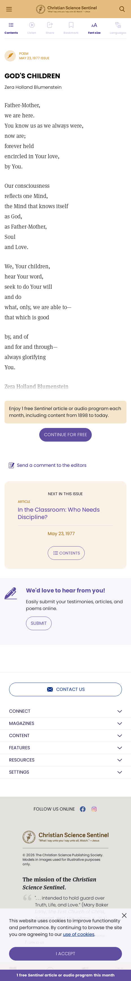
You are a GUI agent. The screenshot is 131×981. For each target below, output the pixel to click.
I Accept (65, 953)
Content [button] (19, 735)
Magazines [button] (21, 723)
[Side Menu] (9, 9)
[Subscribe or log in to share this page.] (50, 28)
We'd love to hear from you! (65, 590)
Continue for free (65, 434)
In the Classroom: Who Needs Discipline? (59, 513)
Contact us (66, 689)
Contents (66, 553)
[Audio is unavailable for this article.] (31, 28)
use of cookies (78, 934)
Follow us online (54, 809)
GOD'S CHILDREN (32, 76)
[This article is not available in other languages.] (118, 28)
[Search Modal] (122, 9)
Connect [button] (19, 711)
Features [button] (19, 747)
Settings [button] (19, 772)
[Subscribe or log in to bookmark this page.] (71, 28)
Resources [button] (21, 760)
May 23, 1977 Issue (34, 58)
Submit (39, 623)
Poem (23, 53)
